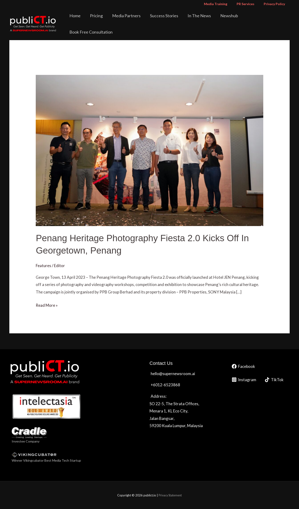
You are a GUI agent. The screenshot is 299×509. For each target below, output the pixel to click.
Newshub (229, 19)
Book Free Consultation (265, 19)
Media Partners (136, 19)
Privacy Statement (170, 495)
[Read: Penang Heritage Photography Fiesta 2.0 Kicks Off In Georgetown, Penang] (149, 149)
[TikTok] (274, 379)
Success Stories (171, 19)
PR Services (250, 4)
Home (91, 19)
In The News (202, 19)
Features (43, 265)
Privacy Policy (275, 4)
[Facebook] (243, 366)
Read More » (47, 304)
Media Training (222, 4)
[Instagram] (244, 379)
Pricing (109, 19)
